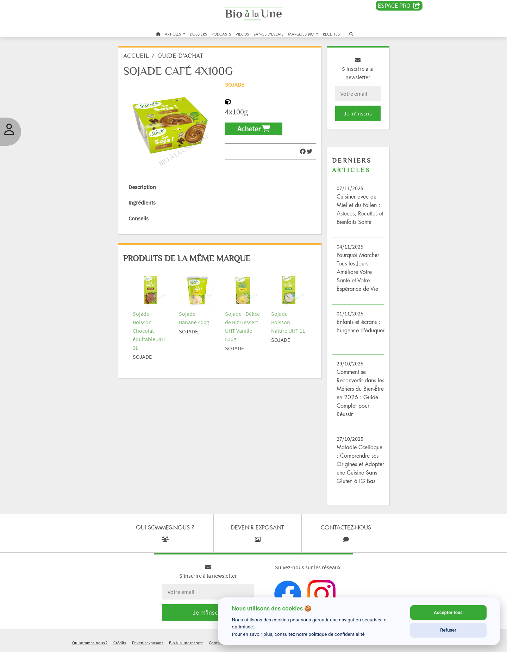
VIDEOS (242, 34)
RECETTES (331, 34)
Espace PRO (399, 6)
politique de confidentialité (336, 634)
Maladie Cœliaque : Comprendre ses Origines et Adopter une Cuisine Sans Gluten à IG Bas (360, 464)
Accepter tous (448, 612)
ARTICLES (173, 34)
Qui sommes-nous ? (89, 642)
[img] (303, 151)
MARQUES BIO (301, 34)
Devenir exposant (147, 642)
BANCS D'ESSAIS (268, 34)
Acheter (253, 128)
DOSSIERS (198, 34)
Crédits (119, 642)
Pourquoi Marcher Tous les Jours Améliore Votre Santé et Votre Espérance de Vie (358, 272)
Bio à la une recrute (186, 642)
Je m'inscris (358, 113)
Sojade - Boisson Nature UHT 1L (288, 322)
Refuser (448, 630)
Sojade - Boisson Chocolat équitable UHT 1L (150, 330)
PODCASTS (221, 34)
